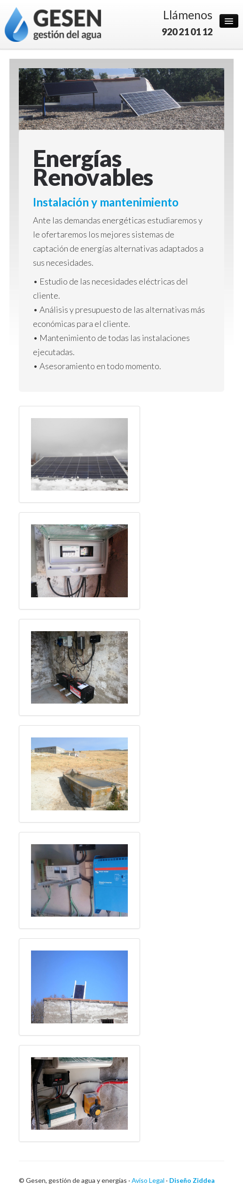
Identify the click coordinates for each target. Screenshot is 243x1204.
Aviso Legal (148, 1180)
